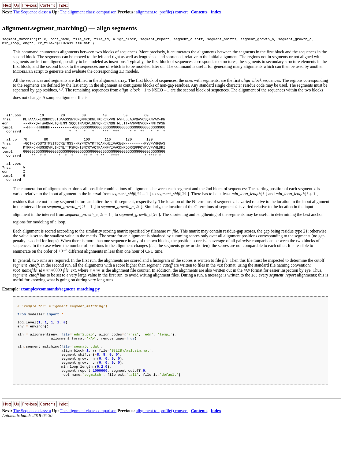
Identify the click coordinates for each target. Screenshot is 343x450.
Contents (199, 12)
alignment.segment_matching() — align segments (69, 28)
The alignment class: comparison (88, 12)
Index (216, 12)
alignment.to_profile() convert (162, 12)
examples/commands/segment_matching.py (60, 304)
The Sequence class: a (32, 12)
